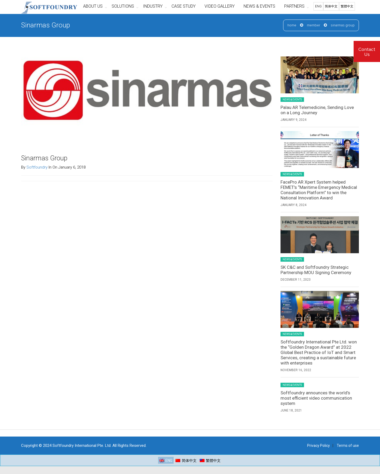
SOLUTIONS (123, 6)
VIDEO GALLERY (220, 6)
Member (313, 25)
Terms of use (348, 445)
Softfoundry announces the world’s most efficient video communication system (316, 398)
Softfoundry (37, 167)
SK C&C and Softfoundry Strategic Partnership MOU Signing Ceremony (316, 270)
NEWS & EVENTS (259, 6)
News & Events (292, 99)
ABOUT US (93, 6)
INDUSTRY (153, 6)
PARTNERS (294, 6)
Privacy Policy (318, 445)
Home (291, 25)
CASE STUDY (184, 6)
